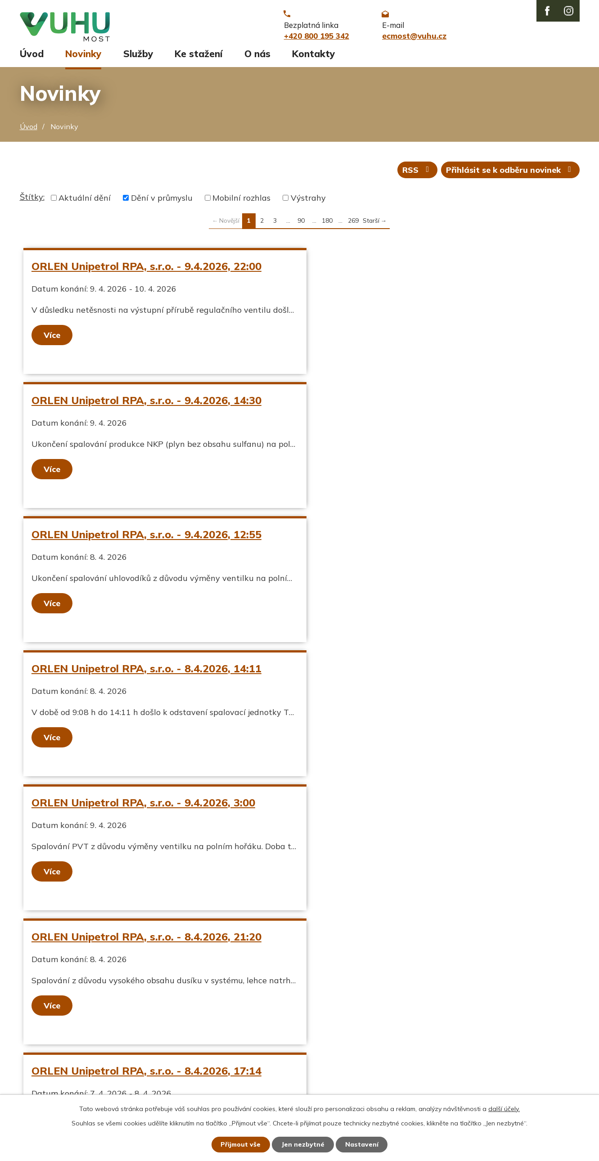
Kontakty (313, 57)
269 (353, 224)
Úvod (32, 57)
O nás (257, 57)
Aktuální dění (85, 202)
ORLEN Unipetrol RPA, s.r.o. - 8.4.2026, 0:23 (144, 806)
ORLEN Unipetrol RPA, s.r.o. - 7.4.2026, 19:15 (418, 806)
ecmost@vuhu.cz (256, 1050)
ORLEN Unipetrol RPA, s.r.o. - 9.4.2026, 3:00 (144, 538)
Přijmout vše (240, 1144)
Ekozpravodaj (46, 1050)
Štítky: (32, 201)
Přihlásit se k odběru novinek (510, 173)
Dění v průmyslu (162, 202)
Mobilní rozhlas (241, 202)
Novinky (83, 57)
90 (301, 224)
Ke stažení (198, 57)
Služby (138, 57)
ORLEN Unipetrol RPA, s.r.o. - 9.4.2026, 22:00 (147, 270)
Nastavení (362, 1144)
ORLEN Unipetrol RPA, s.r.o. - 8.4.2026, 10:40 (418, 672)
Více (52, 338)
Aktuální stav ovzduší (62, 1035)
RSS (416, 173)
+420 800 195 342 (260, 1035)
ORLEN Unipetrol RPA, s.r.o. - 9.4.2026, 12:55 (147, 404)
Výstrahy (308, 202)
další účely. (504, 1108)
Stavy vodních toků (57, 1065)
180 (327, 224)
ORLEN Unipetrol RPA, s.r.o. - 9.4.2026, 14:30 (418, 270)
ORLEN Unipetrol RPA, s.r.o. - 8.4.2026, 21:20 (418, 538)
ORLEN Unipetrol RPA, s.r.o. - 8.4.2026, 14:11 (418, 404)
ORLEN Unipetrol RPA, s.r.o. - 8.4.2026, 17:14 (147, 672)
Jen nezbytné (303, 1144)
